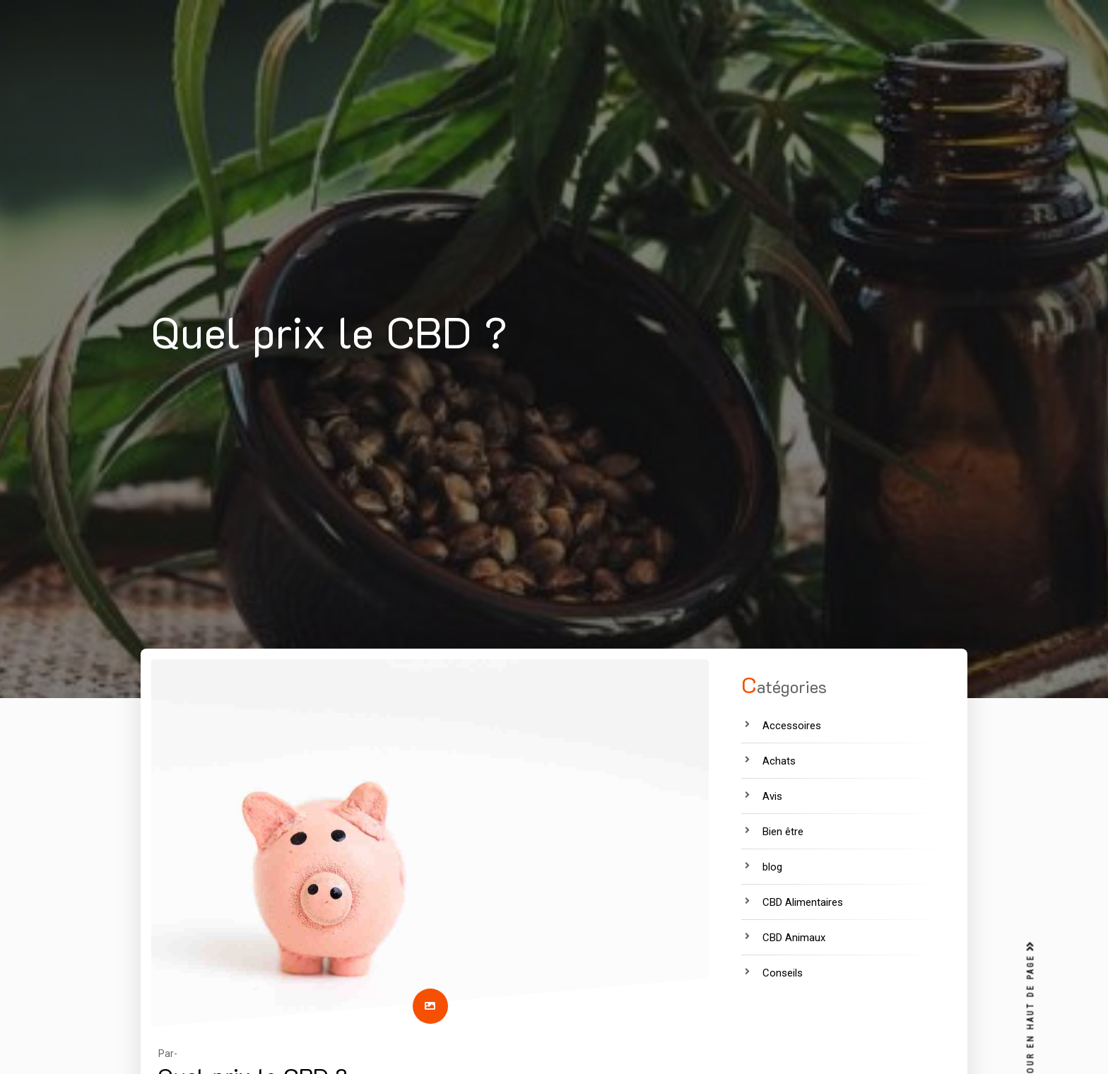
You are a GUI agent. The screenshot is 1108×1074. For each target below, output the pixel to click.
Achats (779, 761)
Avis (772, 796)
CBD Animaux (793, 937)
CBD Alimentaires (802, 902)
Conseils (782, 973)
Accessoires (791, 725)
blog (772, 867)
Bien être (782, 831)
